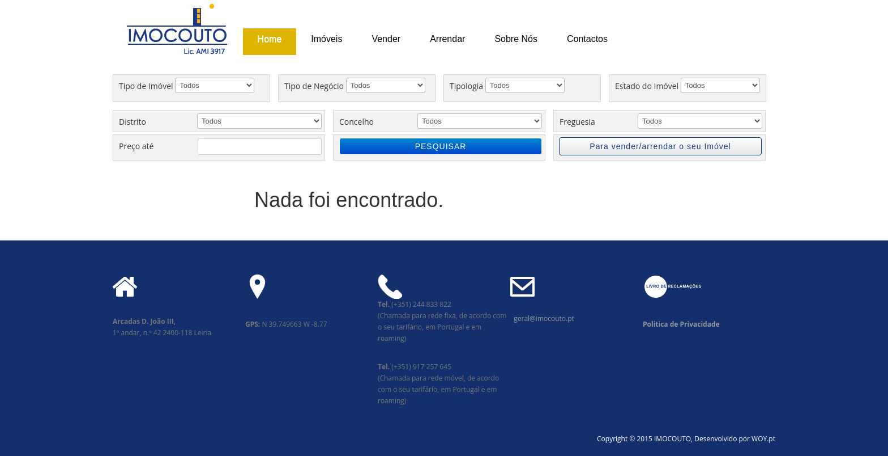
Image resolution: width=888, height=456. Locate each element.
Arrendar (447, 39)
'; (479, 121)
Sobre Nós (515, 39)
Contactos (587, 39)
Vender (386, 39)
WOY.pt (763, 439)
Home (270, 39)
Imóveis (326, 39)
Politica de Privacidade (681, 324)
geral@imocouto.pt (542, 318)
